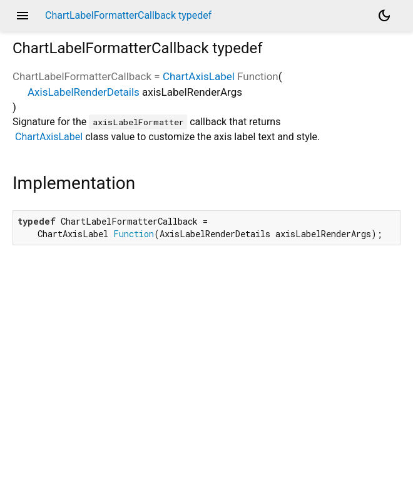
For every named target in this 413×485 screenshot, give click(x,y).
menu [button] (22, 15)
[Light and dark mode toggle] (384, 16)
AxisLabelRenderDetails (84, 92)
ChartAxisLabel (199, 76)
